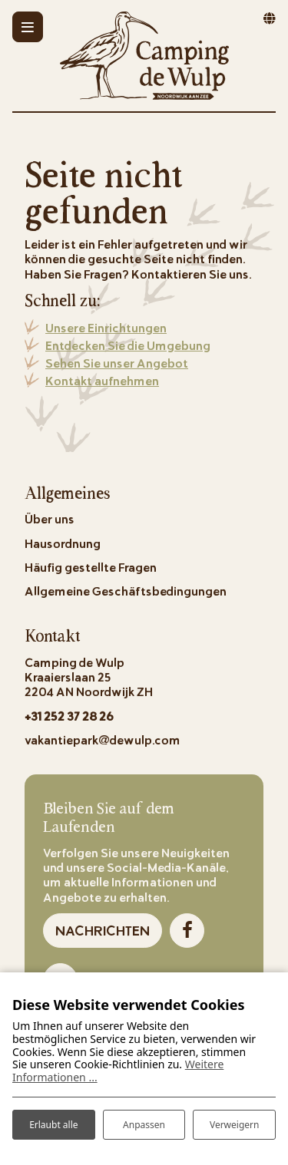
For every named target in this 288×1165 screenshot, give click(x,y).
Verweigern (235, 1124)
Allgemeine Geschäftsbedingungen (126, 590)
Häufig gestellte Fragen (91, 567)
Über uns (49, 518)
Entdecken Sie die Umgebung (127, 345)
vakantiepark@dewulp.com (102, 739)
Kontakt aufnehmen (102, 380)
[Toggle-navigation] (27, 27)
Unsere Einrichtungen (106, 327)
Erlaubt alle (53, 1124)
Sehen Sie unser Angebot (116, 363)
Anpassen (144, 1124)
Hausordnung (63, 543)
